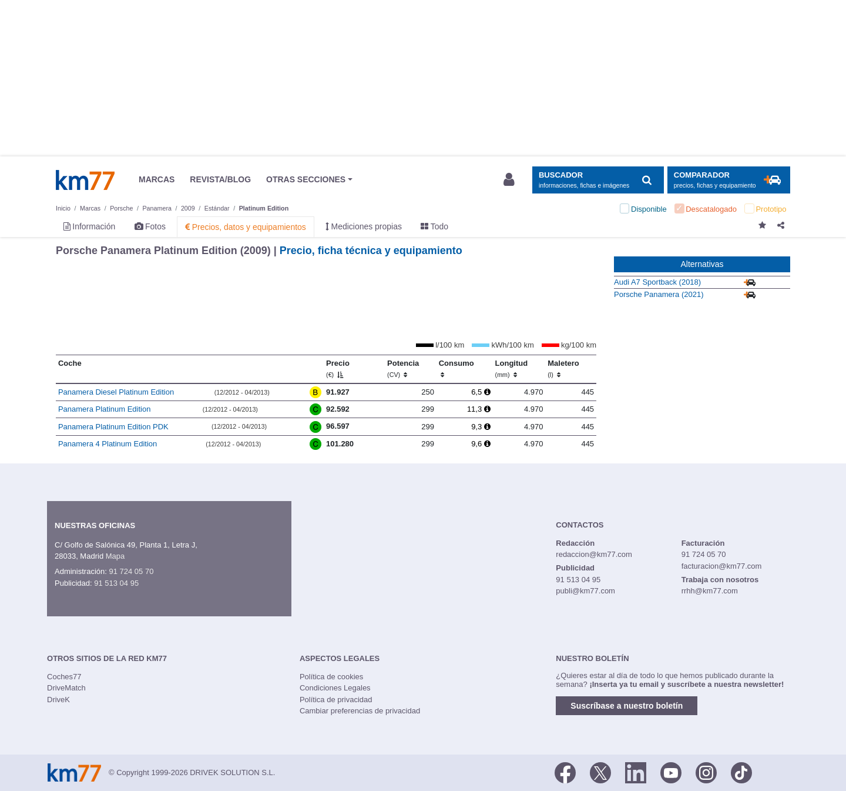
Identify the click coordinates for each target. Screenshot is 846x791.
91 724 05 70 (131, 571)
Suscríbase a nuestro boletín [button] (626, 705)
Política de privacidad (336, 699)
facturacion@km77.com (722, 566)
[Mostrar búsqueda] (597, 180)
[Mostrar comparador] (728, 180)
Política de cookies (331, 676)
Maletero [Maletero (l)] (563, 369)
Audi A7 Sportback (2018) (657, 282)
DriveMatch (66, 687)
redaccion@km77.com (594, 554)
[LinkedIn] (635, 771)
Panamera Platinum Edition (104, 409)
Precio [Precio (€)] (338, 369)
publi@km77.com (585, 590)
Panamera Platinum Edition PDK (113, 426)
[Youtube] (671, 771)
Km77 (85, 180)
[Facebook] (565, 771)
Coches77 (64, 676)
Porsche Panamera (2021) (658, 294)
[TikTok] (741, 771)
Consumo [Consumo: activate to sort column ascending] (456, 369)
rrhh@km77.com (710, 590)
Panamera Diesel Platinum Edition (116, 392)
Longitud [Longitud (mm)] (511, 369)
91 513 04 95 (116, 583)
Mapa (115, 556)
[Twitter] (600, 771)
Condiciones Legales (335, 687)
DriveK (58, 699)
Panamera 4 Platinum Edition (107, 443)
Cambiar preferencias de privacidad (360, 710)
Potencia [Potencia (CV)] (403, 369)
